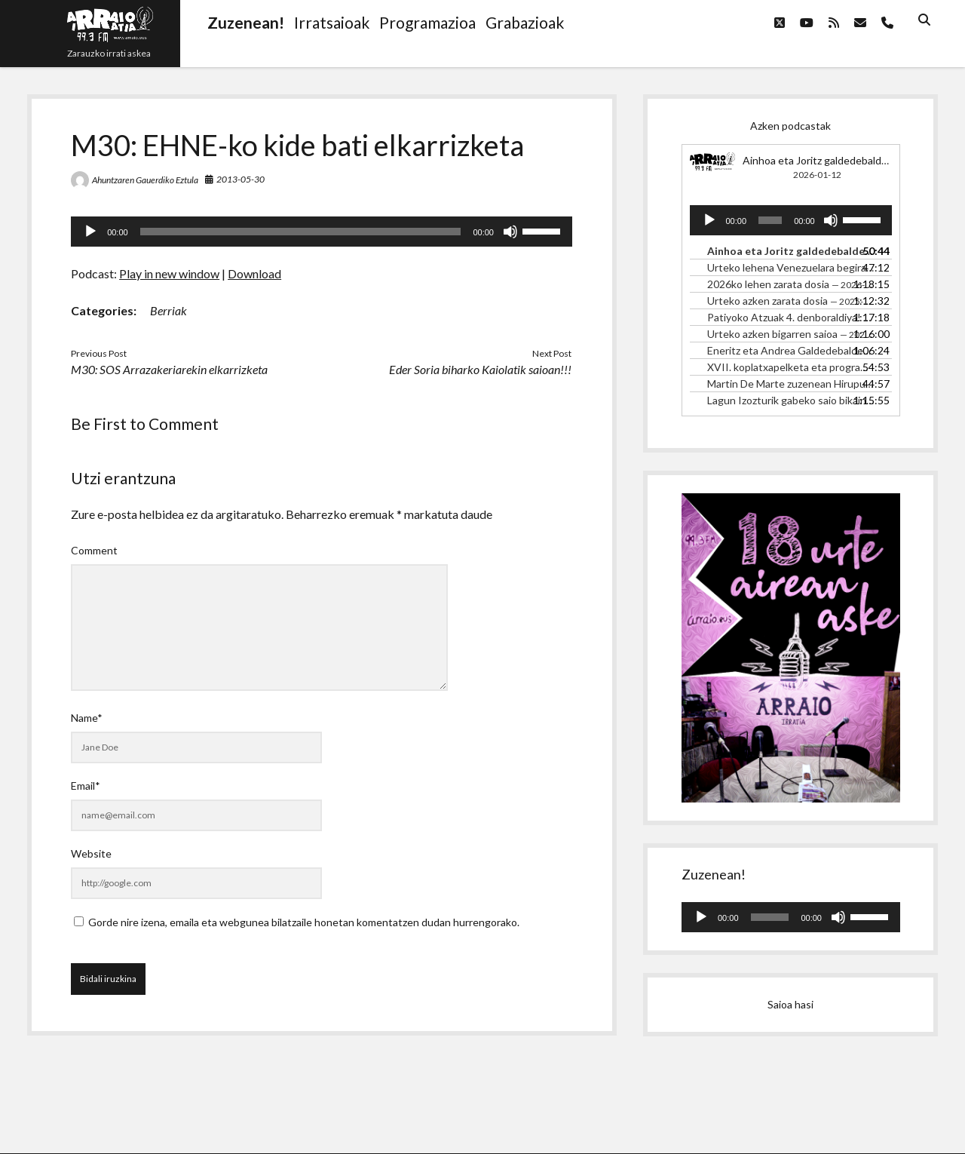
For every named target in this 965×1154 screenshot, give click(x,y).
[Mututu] (510, 231)
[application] (321, 231)
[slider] (300, 231)
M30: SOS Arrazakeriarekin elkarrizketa (169, 369)
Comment (94, 550)
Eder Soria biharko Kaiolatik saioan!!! (480, 369)
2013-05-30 (240, 179)
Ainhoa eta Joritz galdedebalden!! (822, 160)
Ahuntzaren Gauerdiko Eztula (145, 180)
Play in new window (169, 273)
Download (254, 273)
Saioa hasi (790, 1004)
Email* (85, 785)
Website (91, 853)
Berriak (168, 310)
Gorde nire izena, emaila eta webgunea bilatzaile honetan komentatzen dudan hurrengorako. (303, 922)
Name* (87, 717)
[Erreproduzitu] (90, 231)
